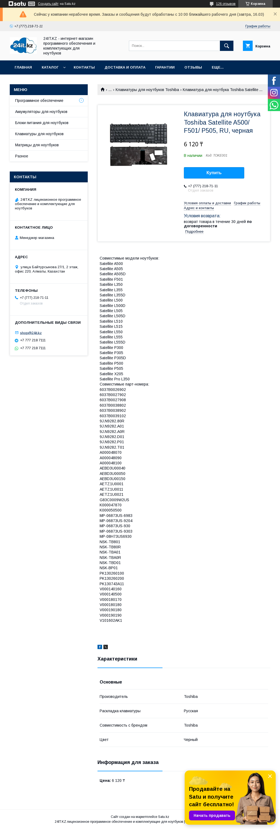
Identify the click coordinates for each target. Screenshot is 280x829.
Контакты (84, 67)
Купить (214, 172)
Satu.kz (163, 817)
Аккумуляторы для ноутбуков (41, 111)
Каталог (50, 67)
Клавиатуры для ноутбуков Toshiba (147, 90)
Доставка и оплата (125, 67)
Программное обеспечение (39, 100)
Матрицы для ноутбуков (37, 145)
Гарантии (165, 67)
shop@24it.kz (31, 333)
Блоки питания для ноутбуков (42, 123)
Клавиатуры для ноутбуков (39, 134)
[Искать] (226, 46)
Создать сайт (48, 4)
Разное (21, 156)
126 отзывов (226, 4)
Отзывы (193, 67)
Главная (23, 67)
